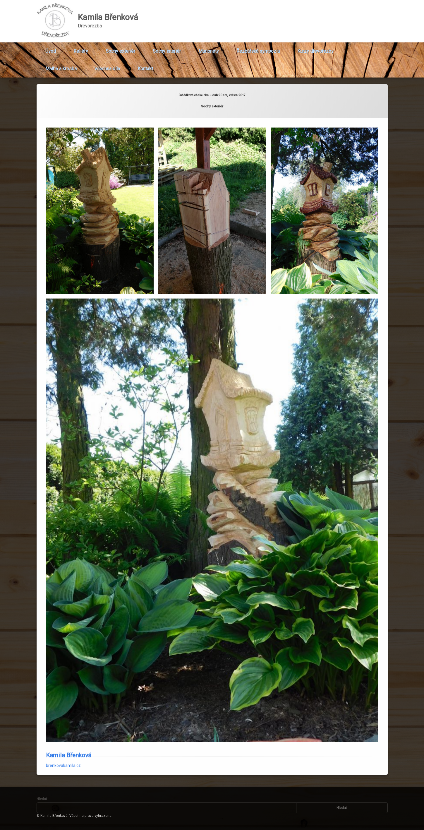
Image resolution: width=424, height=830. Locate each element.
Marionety (208, 47)
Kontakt (145, 64)
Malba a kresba (61, 64)
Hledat (42, 799)
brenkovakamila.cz (63, 729)
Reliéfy (80, 47)
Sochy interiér (167, 47)
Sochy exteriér (120, 47)
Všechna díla (107, 64)
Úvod (50, 47)
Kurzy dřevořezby (315, 47)
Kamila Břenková (68, 719)
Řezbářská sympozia (258, 47)
